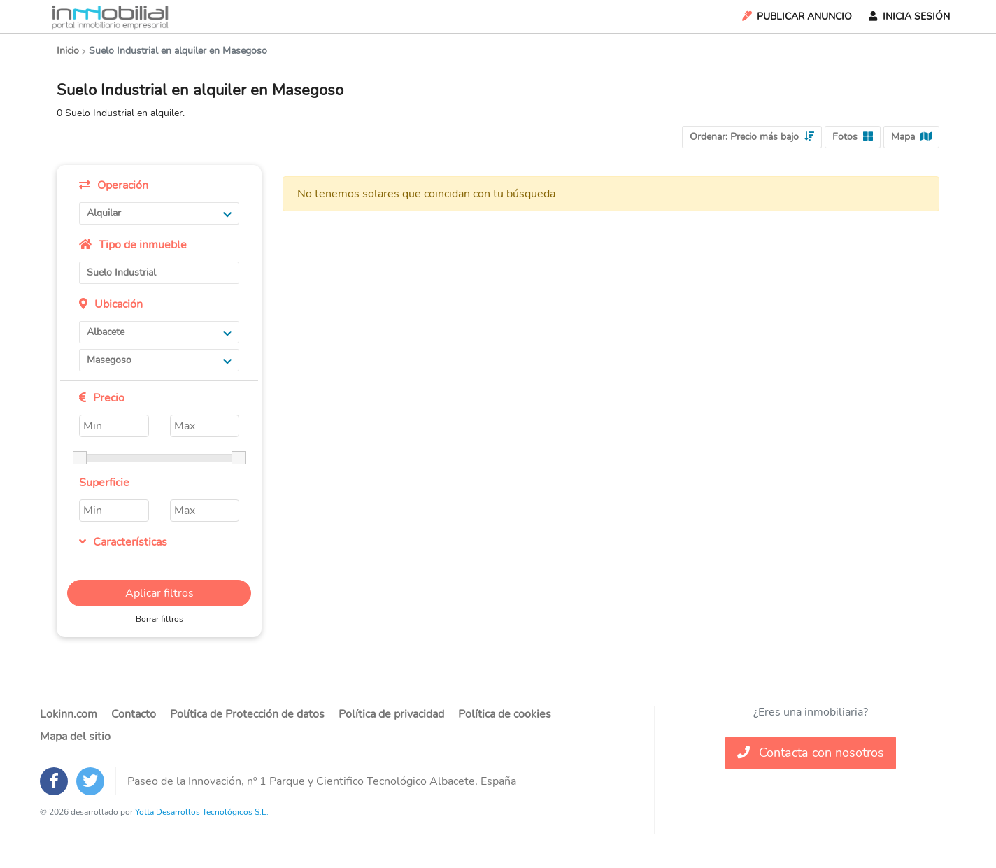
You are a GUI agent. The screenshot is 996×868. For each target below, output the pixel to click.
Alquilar (159, 213)
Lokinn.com (68, 714)
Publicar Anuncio (796, 16)
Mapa (911, 136)
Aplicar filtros (159, 593)
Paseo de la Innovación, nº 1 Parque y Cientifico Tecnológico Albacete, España (321, 781)
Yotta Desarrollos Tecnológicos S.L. (202, 812)
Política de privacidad (391, 714)
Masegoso (159, 360)
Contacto (133, 714)
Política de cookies (504, 714)
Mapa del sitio (75, 736)
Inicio (68, 50)
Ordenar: (752, 136)
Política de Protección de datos (247, 714)
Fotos (852, 136)
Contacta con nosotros (810, 752)
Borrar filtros (159, 619)
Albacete (159, 332)
